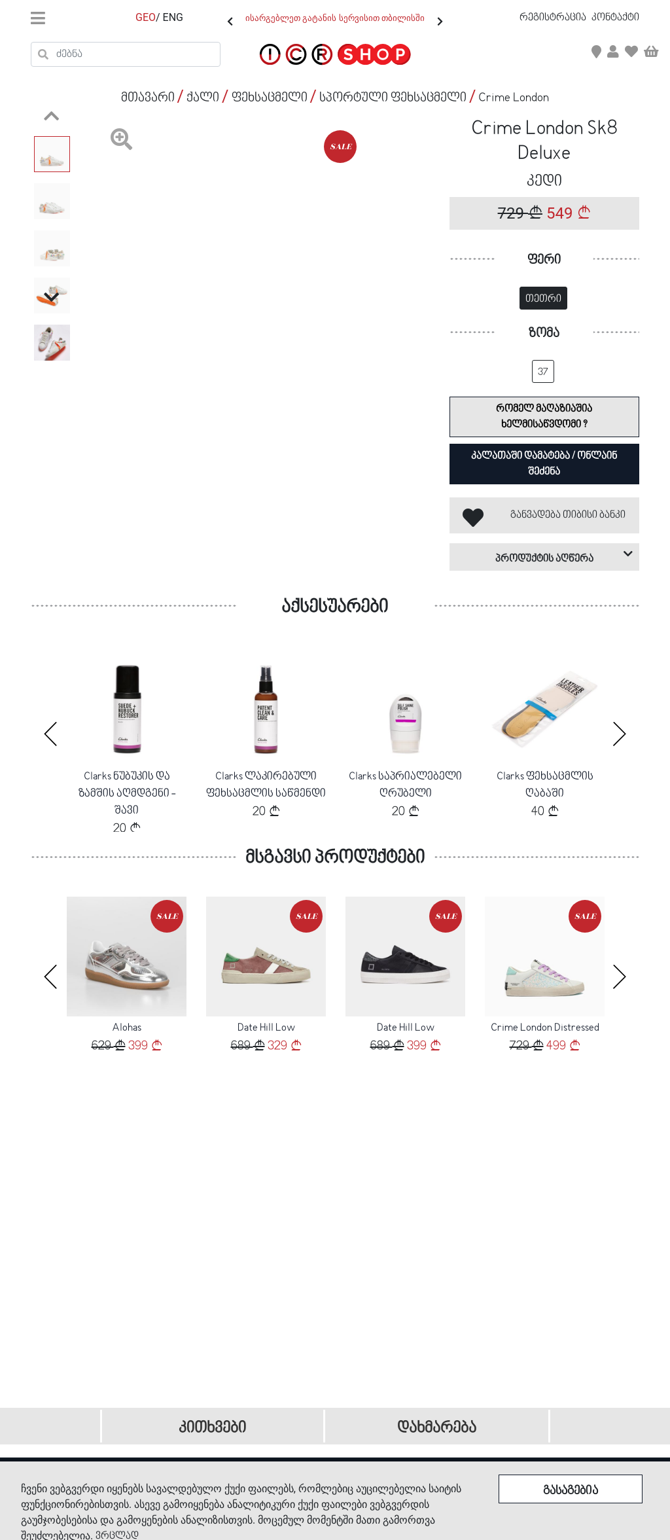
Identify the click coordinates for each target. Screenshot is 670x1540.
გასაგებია (570, 1491)
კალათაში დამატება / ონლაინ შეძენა (544, 464)
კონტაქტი (615, 17)
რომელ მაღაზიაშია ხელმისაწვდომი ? (544, 417)
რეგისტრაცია (554, 17)
